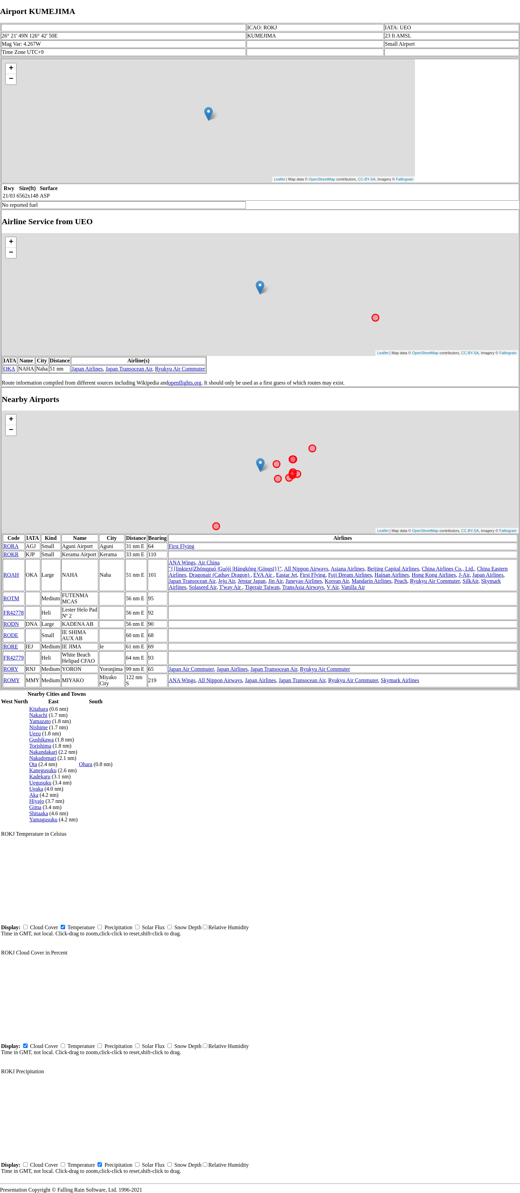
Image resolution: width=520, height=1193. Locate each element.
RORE (10, 646)
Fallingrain (404, 179)
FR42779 (13, 658)
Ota (33, 764)
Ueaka (36, 789)
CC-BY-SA (367, 179)
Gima (35, 807)
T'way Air (230, 587)
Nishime (38, 727)
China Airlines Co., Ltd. (448, 569)
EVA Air (263, 575)
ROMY (11, 680)
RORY (10, 669)
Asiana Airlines (348, 569)
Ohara (85, 764)
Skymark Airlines (400, 680)
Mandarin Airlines (371, 581)
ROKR (10, 554)
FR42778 (13, 613)
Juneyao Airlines (303, 581)
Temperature (81, 927)
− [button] (11, 79)
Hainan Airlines (391, 575)
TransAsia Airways (303, 587)
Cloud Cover (44, 927)
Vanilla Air (353, 587)
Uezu (35, 733)
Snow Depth (188, 927)
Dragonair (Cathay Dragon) (220, 575)
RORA (10, 546)
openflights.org (184, 383)
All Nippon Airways (306, 569)
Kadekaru (39, 776)
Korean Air (337, 581)
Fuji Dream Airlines (350, 575)
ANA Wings (182, 562)
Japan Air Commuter (191, 669)
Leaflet (279, 179)
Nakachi (38, 715)
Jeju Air (226, 581)
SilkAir (470, 581)
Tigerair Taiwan (262, 587)
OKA (9, 369)
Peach (400, 581)
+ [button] (11, 68)
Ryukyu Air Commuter (180, 369)
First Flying (181, 546)
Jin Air (275, 581)
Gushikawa (41, 740)
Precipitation (118, 927)
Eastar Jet (286, 575)
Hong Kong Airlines (434, 575)
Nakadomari (42, 758)
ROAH (11, 575)
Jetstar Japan (251, 581)
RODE (10, 635)
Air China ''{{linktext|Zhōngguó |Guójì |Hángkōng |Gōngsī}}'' (225, 566)
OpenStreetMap (322, 179)
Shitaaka (38, 813)
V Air (333, 587)
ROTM (11, 598)
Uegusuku (40, 783)
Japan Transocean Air (128, 369)
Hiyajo (36, 801)
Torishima (40, 746)
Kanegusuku (43, 770)
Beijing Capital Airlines (393, 569)
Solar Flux (153, 927)
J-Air (464, 575)
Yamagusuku (43, 819)
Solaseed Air (203, 587)
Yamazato (40, 721)
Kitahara (38, 709)
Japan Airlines (87, 369)
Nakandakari (43, 752)
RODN (11, 624)
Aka (34, 795)
